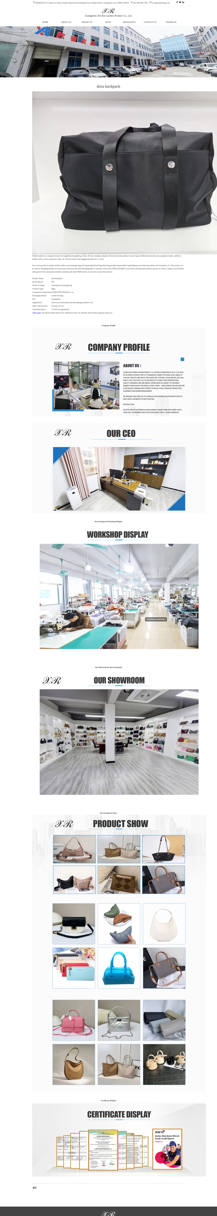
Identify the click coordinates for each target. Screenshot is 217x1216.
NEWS (108, 22)
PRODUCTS (87, 22)
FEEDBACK (171, 22)
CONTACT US (150, 22)
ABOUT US (66, 22)
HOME (45, 22)
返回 (34, 1188)
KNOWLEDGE (129, 22)
